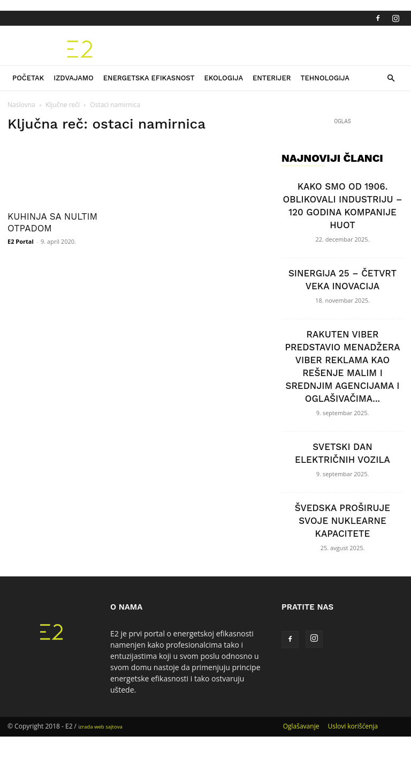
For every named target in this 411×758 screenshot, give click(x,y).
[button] (391, 78)
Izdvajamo (74, 78)
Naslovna (21, 104)
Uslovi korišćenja (353, 726)
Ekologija (223, 78)
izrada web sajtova (100, 726)
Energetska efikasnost (149, 78)
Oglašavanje (301, 726)
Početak (28, 78)
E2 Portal (20, 241)
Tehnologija (324, 78)
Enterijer (272, 78)
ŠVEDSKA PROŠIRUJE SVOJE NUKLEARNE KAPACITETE (342, 520)
